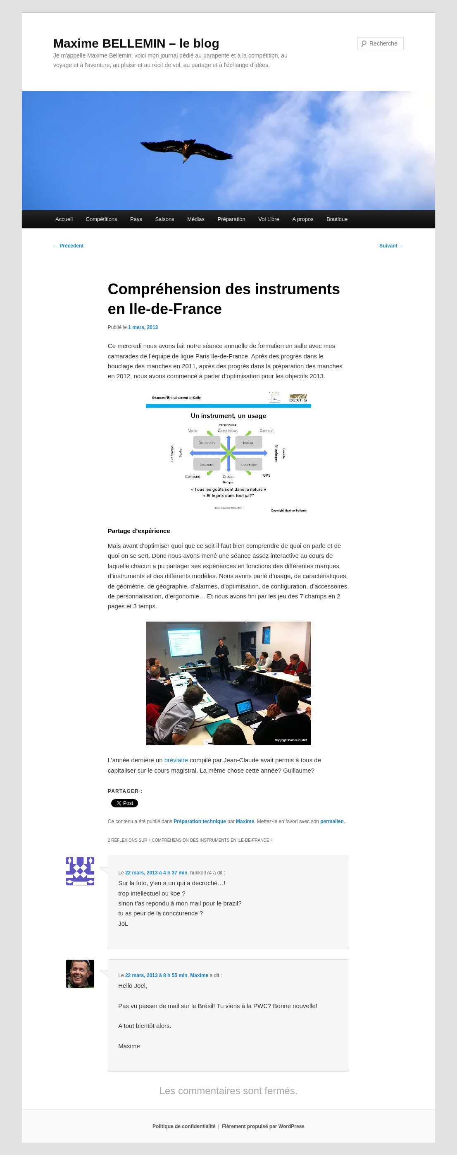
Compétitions (101, 219)
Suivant (391, 246)
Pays (136, 219)
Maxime (245, 821)
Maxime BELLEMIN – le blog (136, 43)
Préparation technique (200, 821)
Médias (196, 219)
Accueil (64, 219)
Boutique (337, 219)
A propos (302, 219)
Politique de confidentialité (184, 1126)
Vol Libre (268, 219)
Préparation (231, 219)
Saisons (164, 219)
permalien (332, 821)
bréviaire (176, 760)
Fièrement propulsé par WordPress (263, 1126)
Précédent (68, 246)
